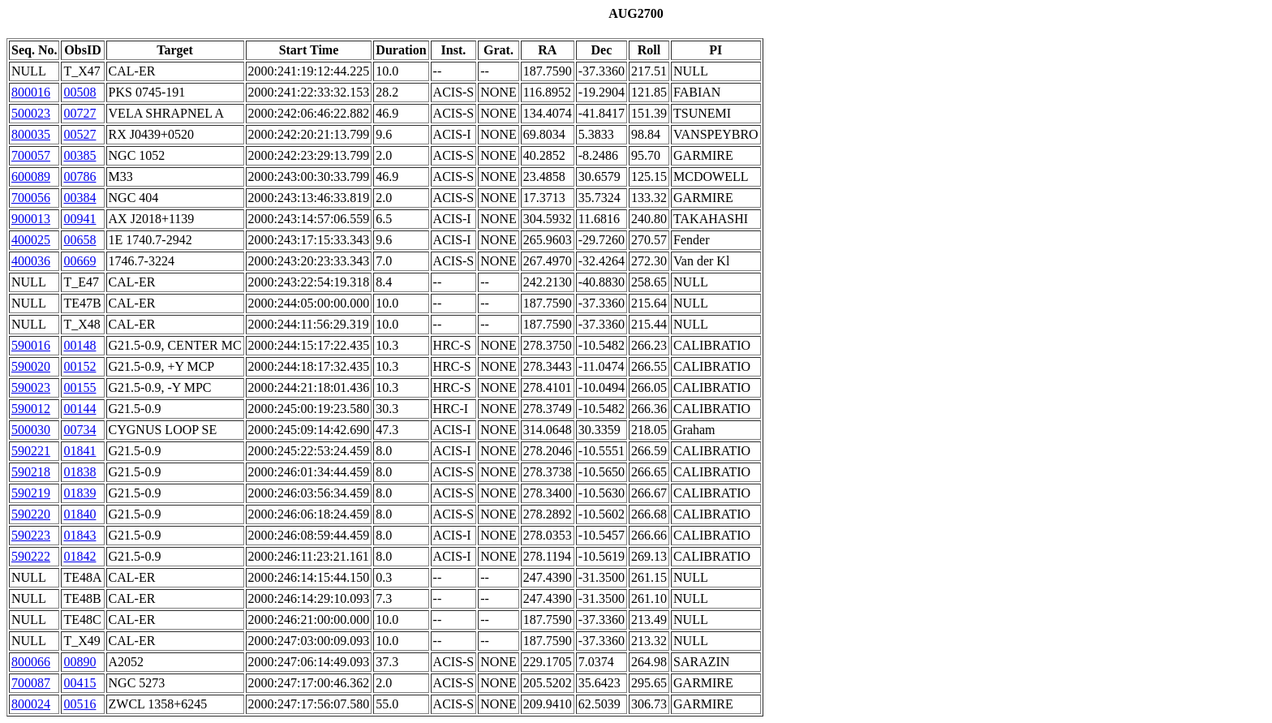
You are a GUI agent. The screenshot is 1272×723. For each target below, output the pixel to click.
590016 (30, 345)
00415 (79, 683)
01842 (79, 556)
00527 (79, 134)
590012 (30, 408)
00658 (79, 240)
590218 (30, 472)
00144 (79, 408)
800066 (30, 662)
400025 (30, 240)
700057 (30, 155)
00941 (79, 219)
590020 (30, 366)
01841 (79, 451)
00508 (79, 92)
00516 (79, 704)
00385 (79, 155)
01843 (79, 535)
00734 (79, 430)
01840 (79, 514)
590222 (30, 556)
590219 (30, 493)
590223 (30, 535)
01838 (79, 472)
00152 (79, 366)
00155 (79, 387)
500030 (30, 430)
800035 (30, 134)
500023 (30, 113)
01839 (79, 493)
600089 (30, 176)
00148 (79, 345)
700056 (30, 197)
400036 (30, 261)
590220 (30, 514)
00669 (79, 261)
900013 (30, 219)
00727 (79, 113)
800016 (30, 92)
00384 (79, 197)
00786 (79, 176)
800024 (30, 704)
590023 (30, 387)
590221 (30, 451)
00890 (79, 662)
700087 (30, 683)
